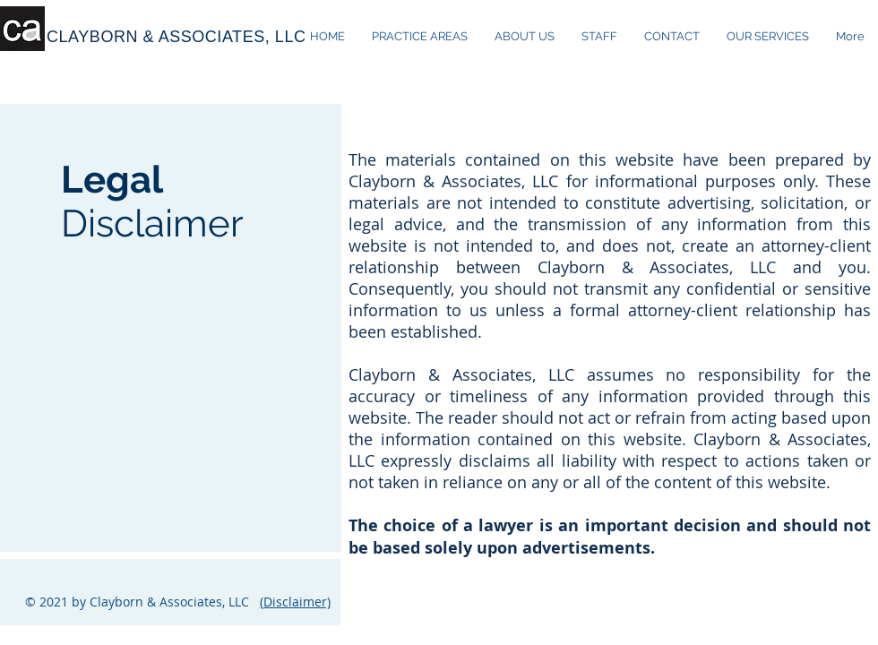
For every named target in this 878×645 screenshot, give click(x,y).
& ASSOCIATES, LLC (224, 37)
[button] (767, 36)
